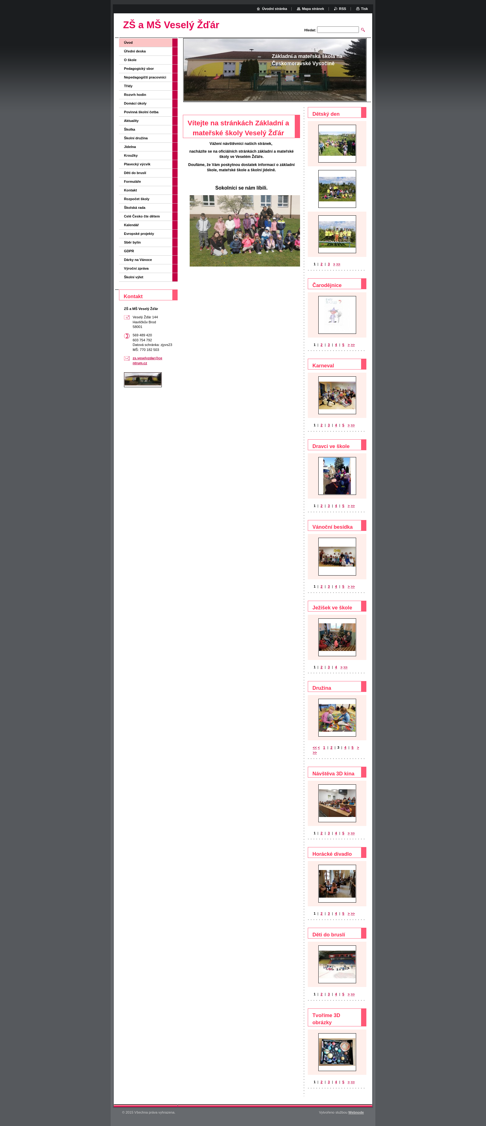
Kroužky (131, 155)
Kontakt (130, 190)
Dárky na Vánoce (138, 260)
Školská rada (134, 207)
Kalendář (131, 225)
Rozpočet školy (136, 199)
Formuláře (132, 181)
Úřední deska (135, 51)
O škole (130, 60)
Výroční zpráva (136, 268)
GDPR (129, 251)
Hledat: (310, 30)
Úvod (128, 42)
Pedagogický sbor (139, 68)
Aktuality (131, 121)
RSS (342, 9)
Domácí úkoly (135, 103)
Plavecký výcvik (137, 164)
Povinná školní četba (141, 112)
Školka (129, 129)
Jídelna (130, 147)
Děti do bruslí (135, 173)
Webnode (356, 1112)
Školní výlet (133, 277)
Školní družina (136, 138)
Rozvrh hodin (135, 94)
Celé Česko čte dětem (142, 216)
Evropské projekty (139, 234)
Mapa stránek (313, 9)
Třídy (128, 86)
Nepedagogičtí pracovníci (145, 77)
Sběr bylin (132, 242)
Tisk (364, 9)
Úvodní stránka (274, 9)
